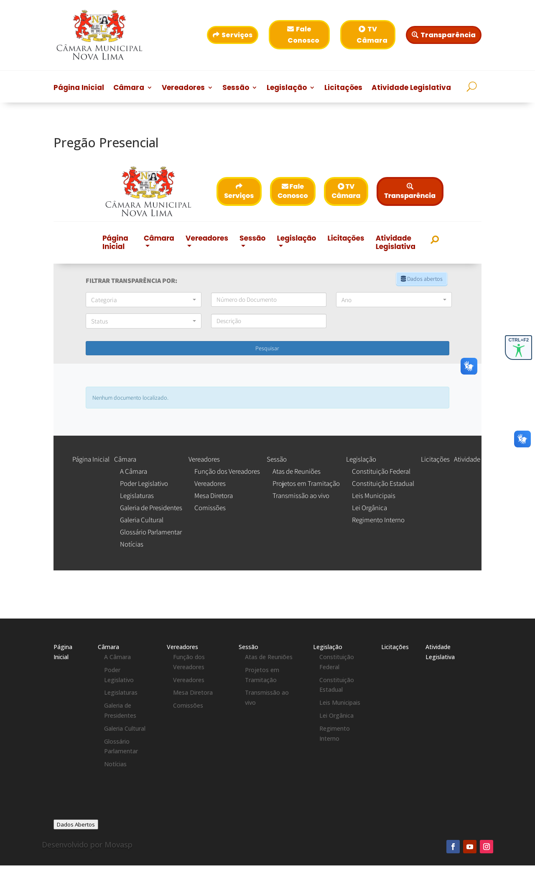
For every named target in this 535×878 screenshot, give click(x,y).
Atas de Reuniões (269, 657)
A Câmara (117, 657)
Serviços (237, 35)
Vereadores (183, 88)
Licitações (343, 88)
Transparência (448, 35)
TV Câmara (372, 34)
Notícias (115, 764)
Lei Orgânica (336, 715)
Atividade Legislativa (411, 88)
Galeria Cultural (124, 728)
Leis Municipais (339, 702)
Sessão (235, 88)
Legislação (287, 88)
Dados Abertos (76, 824)
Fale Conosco (303, 34)
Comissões (188, 705)
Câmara (128, 88)
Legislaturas (121, 692)
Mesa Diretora (193, 692)
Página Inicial (79, 88)
